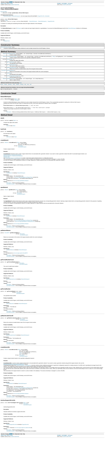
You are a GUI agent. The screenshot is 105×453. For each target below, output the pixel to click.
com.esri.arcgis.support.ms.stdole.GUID (22, 442)
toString (21, 87)
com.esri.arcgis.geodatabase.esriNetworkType (23, 184)
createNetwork (10, 54)
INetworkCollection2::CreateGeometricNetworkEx (13, 162)
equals (8, 60)
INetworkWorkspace (7, 16)
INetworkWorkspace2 (16, 16)
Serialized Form (7, 41)
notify (14, 87)
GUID (19, 78)
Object (6, 20)
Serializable (47, 16)
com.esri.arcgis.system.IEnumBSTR (21, 262)
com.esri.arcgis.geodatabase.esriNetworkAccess (25, 230)
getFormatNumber (10, 63)
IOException (17, 104)
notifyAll (17, 87)
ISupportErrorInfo (41, 16)
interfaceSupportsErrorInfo (12, 78)
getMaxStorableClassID (11, 69)
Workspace (19, 28)
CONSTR (13, 4)
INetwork (4, 54)
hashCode (9, 75)
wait (25, 87)
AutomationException (22, 153)
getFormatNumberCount (11, 66)
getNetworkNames (10, 72)
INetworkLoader (7, 163)
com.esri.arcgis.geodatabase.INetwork (21, 187)
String (14, 54)
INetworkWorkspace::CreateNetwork (23, 378)
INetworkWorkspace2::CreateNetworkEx (13, 164)
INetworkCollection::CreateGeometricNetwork (12, 161)
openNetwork (9, 81)
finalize (5, 87)
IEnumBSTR (3, 72)
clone (2, 87)
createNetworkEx (10, 57)
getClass (10, 87)
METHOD (17, 4)
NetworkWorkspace (5, 47)
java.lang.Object (4, 11)
